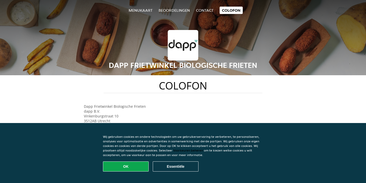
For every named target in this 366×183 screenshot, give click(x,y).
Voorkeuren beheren (188, 150)
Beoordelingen (174, 10)
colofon (231, 10)
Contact (205, 10)
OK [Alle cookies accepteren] (126, 166)
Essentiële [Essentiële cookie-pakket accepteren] (175, 166)
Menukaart (140, 10)
